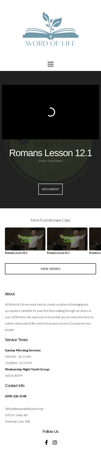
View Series (50, 268)
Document (50, 189)
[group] (25, 242)
